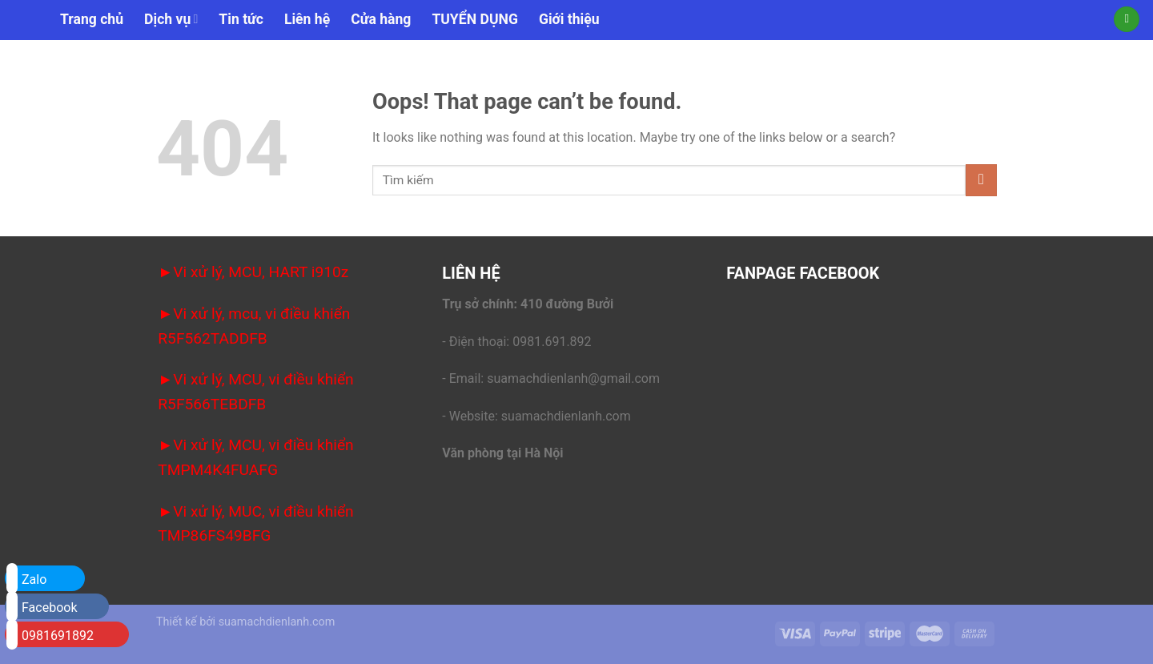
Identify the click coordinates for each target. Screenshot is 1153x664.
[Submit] (981, 179)
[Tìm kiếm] (1126, 19)
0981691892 (50, 634)
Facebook (41, 606)
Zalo (26, 578)
